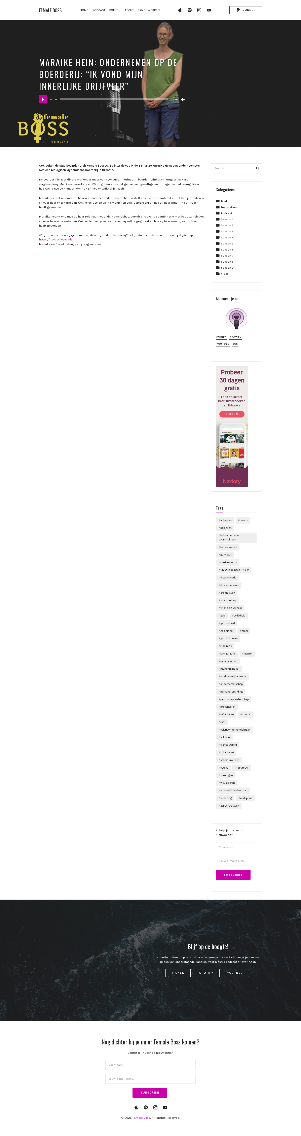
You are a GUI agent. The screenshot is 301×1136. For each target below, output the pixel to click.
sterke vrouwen (229, 760)
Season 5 (227, 243)
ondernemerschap (231, 684)
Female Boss (50, 10)
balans (244, 520)
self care (225, 737)
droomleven (227, 592)
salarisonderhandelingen (235, 729)
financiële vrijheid (231, 607)
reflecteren (227, 714)
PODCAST (98, 10)
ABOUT (129, 10)
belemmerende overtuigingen (229, 537)
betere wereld (228, 547)
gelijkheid (239, 615)
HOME (84, 10)
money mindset (229, 668)
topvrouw (242, 767)
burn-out (226, 554)
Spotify (235, 337)
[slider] (114, 99)
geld (223, 615)
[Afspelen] (43, 99)
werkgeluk (246, 798)
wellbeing (226, 798)
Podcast (226, 213)
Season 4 (227, 237)
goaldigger (226, 630)
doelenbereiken (229, 585)
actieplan (226, 520)
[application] (112, 99)
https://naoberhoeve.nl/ (55, 239)
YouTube (223, 343)
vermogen (226, 775)
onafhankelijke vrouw (233, 676)
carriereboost (228, 562)
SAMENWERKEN (149, 10)
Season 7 (227, 255)
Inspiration (229, 207)
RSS (235, 343)
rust (223, 722)
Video (225, 273)
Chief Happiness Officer (234, 569)
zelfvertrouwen (229, 805)
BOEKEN (115, 10)
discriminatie (228, 577)
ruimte (246, 714)
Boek (224, 201)
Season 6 (227, 249)
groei (244, 630)
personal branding (231, 691)
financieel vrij (228, 600)
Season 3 (227, 231)
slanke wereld (228, 744)
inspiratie (226, 645)
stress (224, 767)
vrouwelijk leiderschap (234, 790)
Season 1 (227, 219)
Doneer (246, 10)
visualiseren (227, 782)
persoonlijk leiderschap (234, 699)
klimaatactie (227, 653)
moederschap (228, 661)
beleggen (226, 527)
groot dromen (229, 638)
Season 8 (227, 261)
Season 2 (227, 225)
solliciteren (227, 752)
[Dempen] (183, 99)
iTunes (221, 337)
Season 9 (227, 267)
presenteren (227, 706)
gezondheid (227, 623)
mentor (248, 653)
